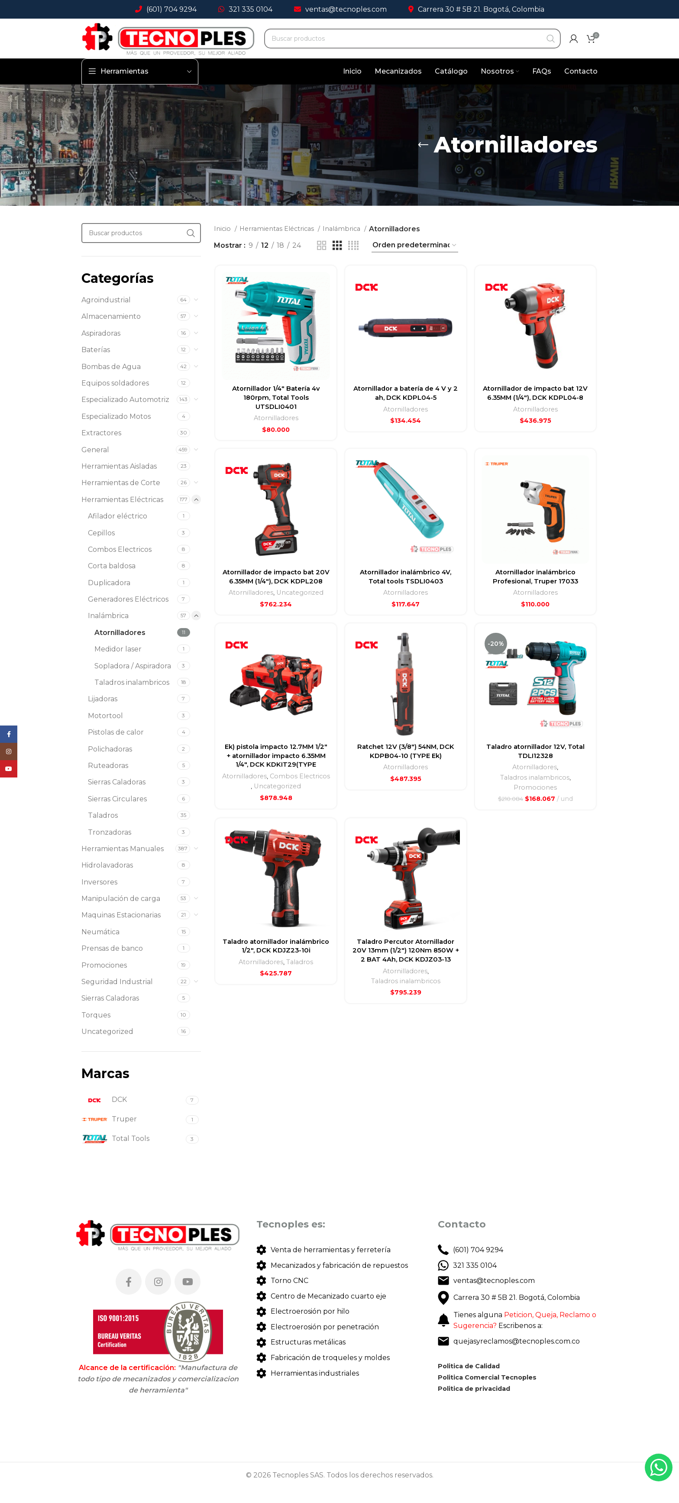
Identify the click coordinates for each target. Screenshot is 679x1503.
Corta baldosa (112, 581)
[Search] (414, 50)
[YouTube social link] (187, 1297)
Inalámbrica (108, 631)
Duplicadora (109, 598)
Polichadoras (110, 764)
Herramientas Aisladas (119, 481)
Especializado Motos (116, 432)
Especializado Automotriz (125, 415)
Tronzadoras (109, 847)
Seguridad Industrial (117, 997)
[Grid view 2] (322, 260)
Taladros (103, 830)
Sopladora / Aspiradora (132, 681)
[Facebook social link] (129, 1297)
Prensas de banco (112, 963)
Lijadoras (102, 714)
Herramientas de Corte (120, 498)
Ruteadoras (108, 781)
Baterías (95, 365)
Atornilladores (120, 648)
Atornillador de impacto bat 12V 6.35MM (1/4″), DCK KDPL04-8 (536, 414)
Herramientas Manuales (122, 864)
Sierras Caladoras (117, 797)
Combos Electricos (120, 564)
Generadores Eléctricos (128, 614)
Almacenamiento (111, 331)
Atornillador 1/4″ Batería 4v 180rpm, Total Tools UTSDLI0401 (274, 414)
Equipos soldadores (115, 398)
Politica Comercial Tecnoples (492, 1392)
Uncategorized (107, 1047)
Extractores (101, 448)
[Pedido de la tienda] (415, 260)
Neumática (100, 947)
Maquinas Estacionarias (121, 930)
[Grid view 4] (353, 260)
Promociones (104, 980)
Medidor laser (118, 664)
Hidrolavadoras (107, 880)
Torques (95, 1030)
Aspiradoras (100, 348)
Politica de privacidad (479, 1403)
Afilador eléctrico (117, 531)
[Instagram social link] (158, 1297)
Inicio (223, 244)
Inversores (99, 897)
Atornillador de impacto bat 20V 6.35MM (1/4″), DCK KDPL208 (274, 602)
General (95, 465)
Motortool (105, 731)
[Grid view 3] (337, 260)
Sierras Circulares (117, 814)
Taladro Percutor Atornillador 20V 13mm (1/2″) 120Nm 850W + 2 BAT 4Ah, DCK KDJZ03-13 (405, 1010)
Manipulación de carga (120, 914)
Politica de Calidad (473, 1381)
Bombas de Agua (111, 382)
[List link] (339, 1265)
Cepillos (101, 548)
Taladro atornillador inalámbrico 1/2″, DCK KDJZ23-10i (274, 1010)
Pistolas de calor (116, 747)
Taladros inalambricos (131, 697)
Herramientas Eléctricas (122, 515)
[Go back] (423, 160)
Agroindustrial (106, 315)
